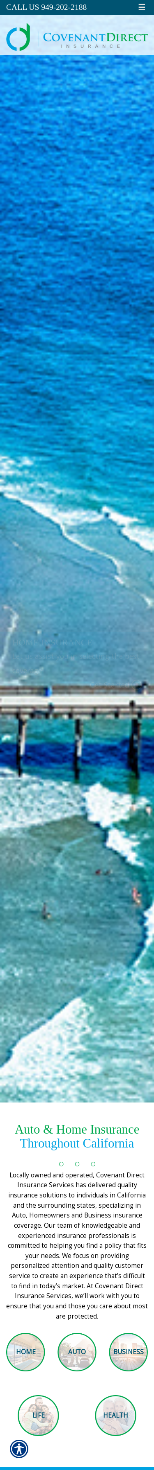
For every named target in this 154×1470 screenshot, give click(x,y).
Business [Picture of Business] (128, 1352)
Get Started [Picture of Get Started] (109, 685)
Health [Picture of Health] (115, 1415)
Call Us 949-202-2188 (46, 7)
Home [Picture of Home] (26, 1352)
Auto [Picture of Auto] (77, 1352)
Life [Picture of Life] (38, 1415)
